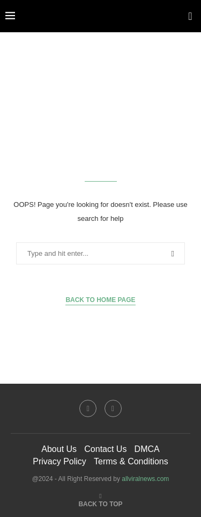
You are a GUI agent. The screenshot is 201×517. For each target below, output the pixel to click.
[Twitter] (113, 408)
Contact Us (105, 449)
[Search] (190, 16)
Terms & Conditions (131, 461)
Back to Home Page (100, 300)
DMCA (147, 449)
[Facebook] (87, 408)
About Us (59, 449)
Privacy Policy (59, 461)
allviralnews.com (145, 479)
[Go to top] (100, 503)
